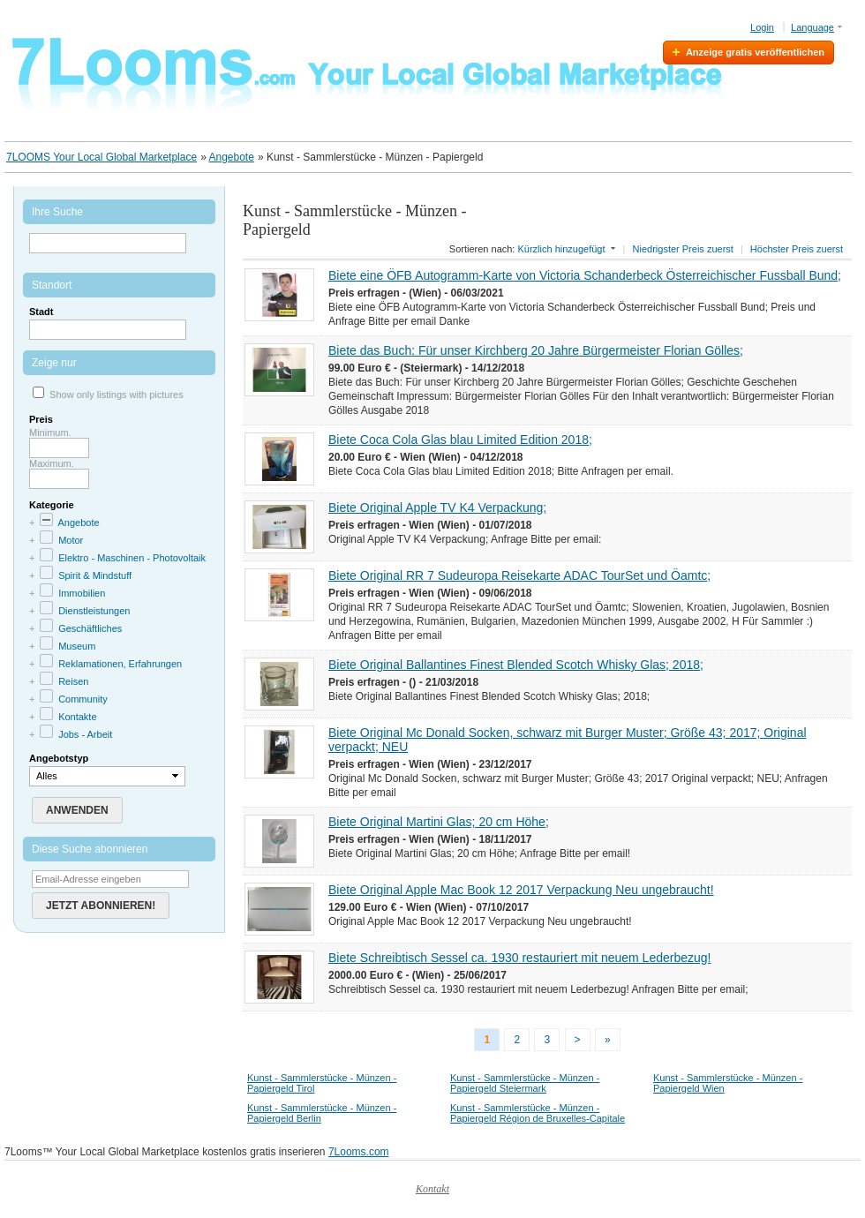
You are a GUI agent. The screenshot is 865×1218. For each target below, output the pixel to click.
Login (762, 27)
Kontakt (432, 1189)
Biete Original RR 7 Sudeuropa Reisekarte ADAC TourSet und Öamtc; (519, 575)
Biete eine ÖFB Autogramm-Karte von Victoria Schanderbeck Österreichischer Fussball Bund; (584, 275)
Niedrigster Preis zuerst (683, 249)
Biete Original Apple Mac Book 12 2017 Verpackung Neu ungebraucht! (521, 890)
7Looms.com (358, 1152)
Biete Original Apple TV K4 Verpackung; (437, 507)
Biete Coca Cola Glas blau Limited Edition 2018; (460, 439)
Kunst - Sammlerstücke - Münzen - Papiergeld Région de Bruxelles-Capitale (537, 1113)
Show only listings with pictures (116, 394)
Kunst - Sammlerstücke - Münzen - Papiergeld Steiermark (524, 1083)
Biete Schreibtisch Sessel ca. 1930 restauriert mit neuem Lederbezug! (519, 958)
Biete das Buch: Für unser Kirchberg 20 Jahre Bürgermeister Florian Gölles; (535, 350)
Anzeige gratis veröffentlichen (755, 52)
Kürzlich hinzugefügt (561, 249)
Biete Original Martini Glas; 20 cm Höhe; (438, 822)
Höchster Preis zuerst (796, 249)
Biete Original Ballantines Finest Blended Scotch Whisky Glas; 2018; (515, 665)
